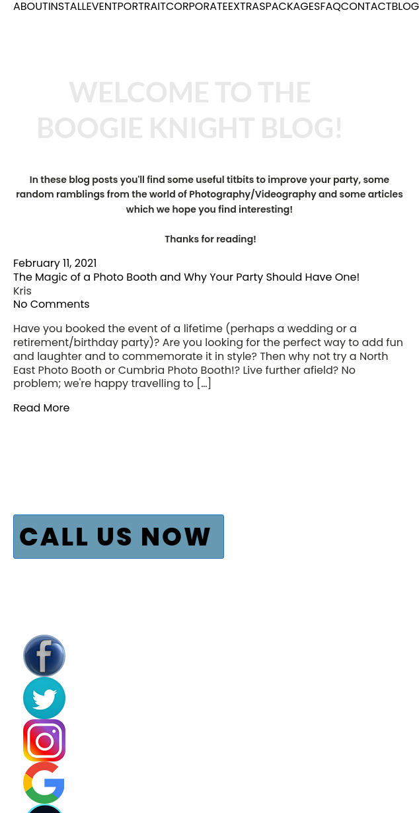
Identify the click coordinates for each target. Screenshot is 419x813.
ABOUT (30, 7)
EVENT (101, 7)
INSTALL (67, 7)
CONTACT (366, 7)
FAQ (330, 7)
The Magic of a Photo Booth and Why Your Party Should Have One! (186, 277)
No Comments (51, 304)
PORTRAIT (142, 7)
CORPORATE (197, 7)
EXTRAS (247, 7)
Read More (41, 407)
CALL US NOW (116, 536)
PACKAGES (293, 7)
